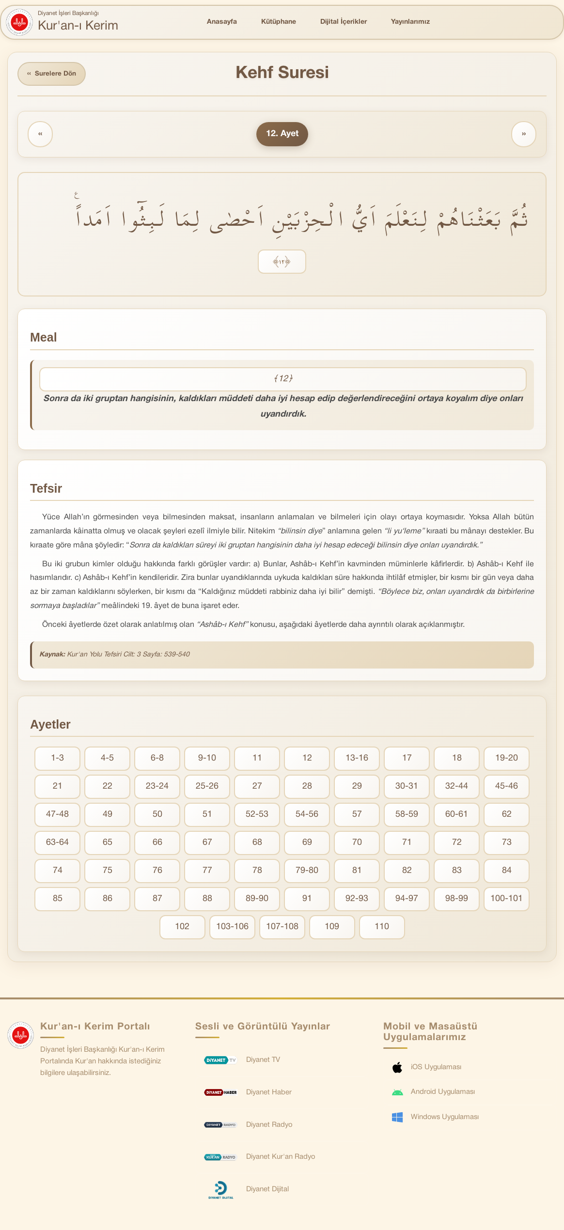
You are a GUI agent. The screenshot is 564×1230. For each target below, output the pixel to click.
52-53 (257, 815)
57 (357, 815)
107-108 (282, 928)
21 (58, 787)
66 (157, 844)
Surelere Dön (53, 74)
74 (58, 872)
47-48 (57, 815)
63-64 (57, 844)
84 (507, 872)
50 (157, 815)
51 (207, 815)
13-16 (356, 759)
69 (307, 844)
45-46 (506, 787)
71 (407, 844)
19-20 (506, 759)
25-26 (207, 787)
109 (332, 928)
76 (157, 872)
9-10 (207, 759)
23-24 (157, 787)
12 (307, 759)
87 (157, 900)
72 (457, 844)
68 (257, 844)
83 (457, 872)
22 (107, 787)
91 (307, 900)
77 (207, 872)
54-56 (307, 815)
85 (58, 900)
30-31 (406, 787)
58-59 (406, 815)
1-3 (57, 759)
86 (107, 900)
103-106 (232, 928)
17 (407, 759)
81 (357, 872)
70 (357, 844)
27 (257, 787)
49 (107, 815)
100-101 (506, 900)
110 (382, 928)
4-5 (107, 759)
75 (107, 872)
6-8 (157, 759)
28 (307, 787)
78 (257, 872)
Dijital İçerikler (343, 22)
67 (207, 844)
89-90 (257, 900)
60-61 (456, 815)
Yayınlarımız (410, 22)
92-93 (356, 900)
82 (407, 872)
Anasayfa (222, 22)
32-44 (456, 787)
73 (507, 844)
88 (207, 900)
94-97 (406, 900)
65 (107, 844)
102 (182, 928)
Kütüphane (278, 22)
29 (357, 787)
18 (457, 759)
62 (507, 815)
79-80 (307, 872)
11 (257, 759)
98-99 (456, 900)
